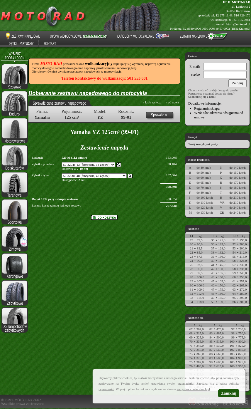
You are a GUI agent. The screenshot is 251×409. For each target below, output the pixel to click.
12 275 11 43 (224, 15)
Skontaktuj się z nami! (202, 96)
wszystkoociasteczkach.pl (193, 389)
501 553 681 (242, 19)
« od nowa (172, 102)
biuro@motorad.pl (238, 24)
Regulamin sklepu (207, 108)
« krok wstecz (152, 102)
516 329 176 (242, 15)
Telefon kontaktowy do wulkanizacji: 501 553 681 (104, 78)
